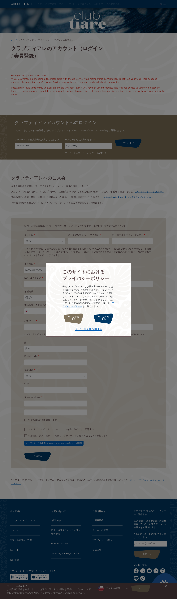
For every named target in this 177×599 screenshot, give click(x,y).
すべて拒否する (72, 318)
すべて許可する (104, 318)
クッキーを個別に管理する (88, 328)
